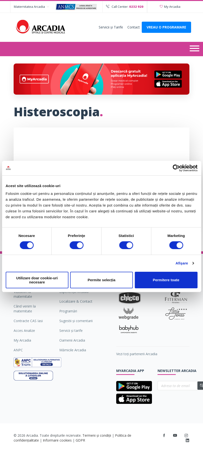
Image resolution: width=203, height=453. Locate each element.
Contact (133, 27)
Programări (68, 311)
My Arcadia (170, 6)
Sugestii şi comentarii (76, 320)
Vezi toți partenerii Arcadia (136, 354)
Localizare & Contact (75, 301)
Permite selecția (101, 280)
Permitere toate (166, 280)
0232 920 (136, 6)
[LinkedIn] (187, 440)
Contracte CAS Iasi (28, 320)
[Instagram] (186, 435)
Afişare (182, 263)
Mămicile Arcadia (72, 350)
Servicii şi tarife (71, 330)
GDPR (80, 440)
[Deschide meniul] (194, 49)
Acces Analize (24, 330)
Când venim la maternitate (25, 308)
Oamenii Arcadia (72, 340)
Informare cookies (57, 440)
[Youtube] (175, 435)
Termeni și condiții (96, 435)
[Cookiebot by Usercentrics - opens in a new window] (176, 168)
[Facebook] (164, 435)
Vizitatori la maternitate (23, 294)
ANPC (18, 350)
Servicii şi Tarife (111, 27)
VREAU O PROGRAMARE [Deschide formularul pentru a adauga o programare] (166, 27)
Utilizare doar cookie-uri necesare (37, 280)
